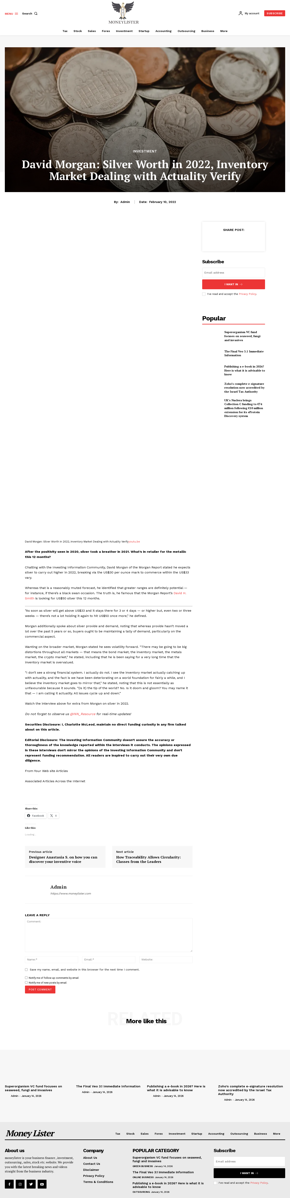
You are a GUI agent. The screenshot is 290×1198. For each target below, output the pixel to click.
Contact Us (91, 1164)
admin (125, 202)
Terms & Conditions (98, 1182)
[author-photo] (7, 1096)
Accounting (216, 1133)
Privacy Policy (247, 293)
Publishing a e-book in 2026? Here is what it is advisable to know (244, 370)
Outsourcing (239, 1133)
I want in (234, 284)
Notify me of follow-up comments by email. (54, 977)
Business (260, 1133)
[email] (233, 272)
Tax (117, 1133)
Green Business (143, 1166)
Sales (145, 1133)
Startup (196, 1133)
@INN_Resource (82, 714)
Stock (130, 1133)
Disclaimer (91, 1170)
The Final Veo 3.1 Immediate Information (244, 353)
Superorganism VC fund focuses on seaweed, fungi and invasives (242, 336)
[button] (30, 13)
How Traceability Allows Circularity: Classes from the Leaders (148, 859)
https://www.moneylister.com (70, 893)
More (276, 1133)
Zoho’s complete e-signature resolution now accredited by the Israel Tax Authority (244, 387)
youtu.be (134, 541)
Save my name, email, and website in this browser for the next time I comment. (85, 969)
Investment (145, 151)
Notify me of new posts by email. (48, 982)
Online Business (143, 1177)
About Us (90, 1158)
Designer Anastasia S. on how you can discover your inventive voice (63, 859)
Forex (159, 1133)
